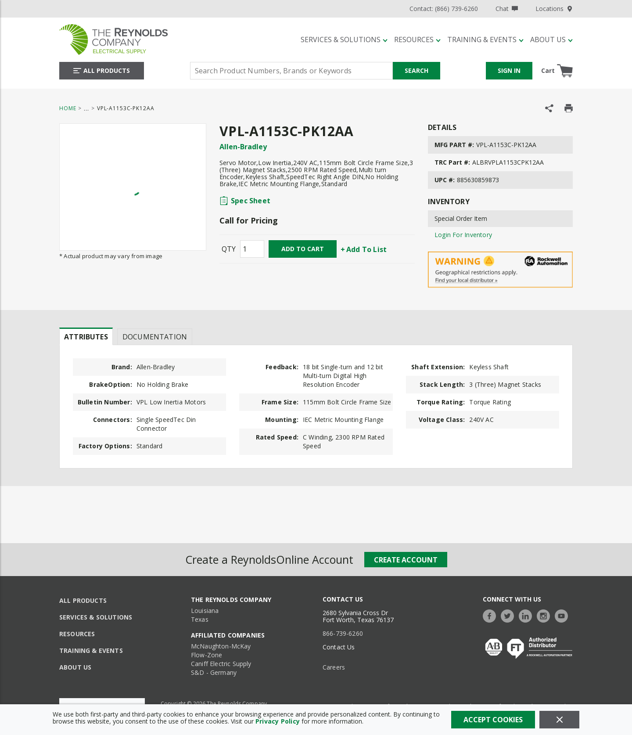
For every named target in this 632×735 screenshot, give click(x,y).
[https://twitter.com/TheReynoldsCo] (509, 615)
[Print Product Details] (568, 108)
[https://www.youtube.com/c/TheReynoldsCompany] (563, 615)
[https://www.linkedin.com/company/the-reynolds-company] (527, 615)
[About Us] (551, 39)
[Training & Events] (485, 39)
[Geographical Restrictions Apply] (500, 270)
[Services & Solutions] (344, 39)
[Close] (559, 719)
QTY (229, 249)
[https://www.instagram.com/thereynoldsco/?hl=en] (545, 615)
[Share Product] (549, 108)
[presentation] (86, 336)
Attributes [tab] (86, 336)
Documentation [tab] (154, 336)
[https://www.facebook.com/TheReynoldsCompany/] (491, 615)
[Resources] (417, 39)
